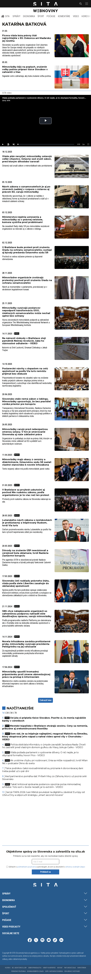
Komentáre (64, 16)
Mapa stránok (81, 967)
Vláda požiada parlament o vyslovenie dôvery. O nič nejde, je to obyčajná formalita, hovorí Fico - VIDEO (40, 754)
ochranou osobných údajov (75, 867)
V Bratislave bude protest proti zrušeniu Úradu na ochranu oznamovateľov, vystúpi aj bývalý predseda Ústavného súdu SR (27, 250)
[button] (86, 3)
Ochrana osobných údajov (35, 971)
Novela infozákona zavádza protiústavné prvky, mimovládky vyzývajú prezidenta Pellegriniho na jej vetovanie (26, 644)
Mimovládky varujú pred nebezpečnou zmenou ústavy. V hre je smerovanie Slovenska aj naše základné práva (25, 432)
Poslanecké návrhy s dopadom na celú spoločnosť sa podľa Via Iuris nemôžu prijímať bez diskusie (25, 371)
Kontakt (59, 967)
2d (7, 712)
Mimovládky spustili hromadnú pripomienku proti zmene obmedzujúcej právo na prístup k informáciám (26, 674)
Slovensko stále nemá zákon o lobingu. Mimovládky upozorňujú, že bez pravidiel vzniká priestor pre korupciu (26, 401)
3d (11, 712)
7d (15, 712)
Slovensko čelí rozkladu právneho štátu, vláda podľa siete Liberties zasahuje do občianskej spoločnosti (25, 583)
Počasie (51, 16)
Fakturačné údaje (70, 967)
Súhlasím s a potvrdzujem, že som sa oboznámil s (45, 867)
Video (76, 16)
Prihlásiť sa (45, 872)
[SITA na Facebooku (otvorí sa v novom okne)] (30, 940)
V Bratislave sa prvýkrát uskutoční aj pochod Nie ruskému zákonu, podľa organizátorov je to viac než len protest (25, 492)
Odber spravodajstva (34, 967)
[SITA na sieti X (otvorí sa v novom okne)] (36, 940)
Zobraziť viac (45, 700)
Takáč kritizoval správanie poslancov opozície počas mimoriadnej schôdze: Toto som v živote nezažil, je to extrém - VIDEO (41, 786)
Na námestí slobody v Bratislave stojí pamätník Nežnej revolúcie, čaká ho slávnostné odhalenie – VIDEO (24, 341)
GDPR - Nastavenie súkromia (54, 971)
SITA (5, 16)
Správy (16, 16)
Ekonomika (29, 16)
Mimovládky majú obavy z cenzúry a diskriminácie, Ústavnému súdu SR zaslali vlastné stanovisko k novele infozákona (26, 462)
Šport (41, 16)
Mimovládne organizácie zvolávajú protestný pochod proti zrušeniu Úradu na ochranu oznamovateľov (27, 280)
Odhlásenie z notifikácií (72, 971)
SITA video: (7, 93)
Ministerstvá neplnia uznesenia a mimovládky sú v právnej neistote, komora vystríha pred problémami (22, 220)
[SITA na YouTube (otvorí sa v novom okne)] (49, 940)
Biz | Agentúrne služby (19, 967)
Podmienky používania (18, 971)
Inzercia (7, 967)
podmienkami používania (26, 867)
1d (3, 712)
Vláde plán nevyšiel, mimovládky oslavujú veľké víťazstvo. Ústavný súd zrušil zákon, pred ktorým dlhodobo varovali (27, 159)
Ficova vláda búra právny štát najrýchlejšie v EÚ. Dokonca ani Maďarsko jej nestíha (26, 38)
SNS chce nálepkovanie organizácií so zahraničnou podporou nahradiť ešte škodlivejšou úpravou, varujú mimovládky (26, 614)
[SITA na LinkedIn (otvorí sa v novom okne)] (61, 940)
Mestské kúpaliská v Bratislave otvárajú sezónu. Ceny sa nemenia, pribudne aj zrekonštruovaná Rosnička (45, 727)
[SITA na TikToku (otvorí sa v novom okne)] (55, 940)
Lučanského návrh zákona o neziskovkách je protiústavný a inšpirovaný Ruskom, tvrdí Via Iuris (27, 523)
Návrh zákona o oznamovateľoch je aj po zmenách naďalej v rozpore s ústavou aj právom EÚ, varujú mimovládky (26, 189)
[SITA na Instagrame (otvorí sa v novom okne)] (42, 940)
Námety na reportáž (49, 967)
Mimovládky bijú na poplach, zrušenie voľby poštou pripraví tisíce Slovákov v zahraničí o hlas (25, 69)
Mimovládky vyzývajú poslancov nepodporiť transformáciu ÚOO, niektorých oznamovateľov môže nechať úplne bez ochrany (26, 312)
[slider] (46, 144)
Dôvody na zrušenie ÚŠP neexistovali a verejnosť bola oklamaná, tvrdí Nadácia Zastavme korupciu (25, 553)
